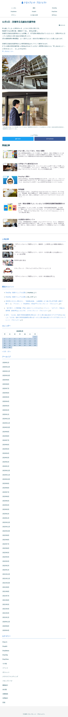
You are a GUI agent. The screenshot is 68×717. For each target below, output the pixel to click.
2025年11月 (6, 371)
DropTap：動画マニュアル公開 (15, 293)
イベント (5, 668)
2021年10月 (6, 583)
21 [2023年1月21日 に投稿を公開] (30, 343)
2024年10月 (6, 427)
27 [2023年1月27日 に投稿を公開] (25, 345)
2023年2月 (5, 514)
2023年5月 (5, 501)
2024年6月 (5, 445)
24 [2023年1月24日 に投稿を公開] (9, 345)
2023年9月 (5, 484)
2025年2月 (5, 410)
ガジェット (6, 672)
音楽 (3, 703)
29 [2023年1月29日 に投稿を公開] (35, 345)
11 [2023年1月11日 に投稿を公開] (14, 341)
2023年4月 (5, 505)
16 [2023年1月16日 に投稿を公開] (4, 343)
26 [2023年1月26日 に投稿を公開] (19, 345)
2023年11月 (6, 475)
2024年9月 (5, 432)
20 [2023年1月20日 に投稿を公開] (25, 343)
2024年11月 (6, 423)
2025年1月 (5, 415)
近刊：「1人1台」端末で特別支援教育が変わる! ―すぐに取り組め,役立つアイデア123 (33, 315)
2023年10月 (6, 479)
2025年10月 (6, 376)
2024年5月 (5, 449)
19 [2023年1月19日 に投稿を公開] (19, 343)
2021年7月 (5, 596)
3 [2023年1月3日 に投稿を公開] (9, 339)
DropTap (5, 655)
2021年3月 (5, 613)
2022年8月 (5, 540)
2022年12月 (6, 523)
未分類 (4, 690)
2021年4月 (5, 609)
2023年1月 (5, 518)
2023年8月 (5, 488)
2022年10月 (6, 531)
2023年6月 (5, 497)
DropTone (5, 659)
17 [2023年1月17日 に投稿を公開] (9, 343)
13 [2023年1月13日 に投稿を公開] (25, 341)
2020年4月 (5, 631)
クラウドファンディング (10, 677)
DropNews (5, 651)
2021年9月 (5, 587)
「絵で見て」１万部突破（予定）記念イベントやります (23, 308)
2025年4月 (5, 402)
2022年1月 (5, 570)
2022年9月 (5, 535)
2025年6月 (5, 393)
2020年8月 (5, 626)
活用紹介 (5, 698)
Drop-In (4, 642)
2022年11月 (6, 527)
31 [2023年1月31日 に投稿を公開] (9, 347)
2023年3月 (5, 510)
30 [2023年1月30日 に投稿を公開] (4, 347)
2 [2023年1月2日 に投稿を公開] (4, 339)
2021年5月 (5, 605)
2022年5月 (5, 553)
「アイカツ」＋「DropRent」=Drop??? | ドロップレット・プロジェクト (35, 304)
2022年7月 (5, 544)
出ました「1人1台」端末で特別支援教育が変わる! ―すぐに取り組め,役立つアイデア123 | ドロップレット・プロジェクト (36, 318)
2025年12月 (6, 367)
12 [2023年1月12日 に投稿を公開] (19, 341)
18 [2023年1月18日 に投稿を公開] (14, 343)
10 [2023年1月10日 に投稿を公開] (9, 341)
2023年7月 (5, 492)
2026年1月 (5, 363)
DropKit (4, 646)
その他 (4, 664)
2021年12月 (6, 574)
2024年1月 (5, 466)
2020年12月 (6, 622)
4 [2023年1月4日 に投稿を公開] (14, 339)
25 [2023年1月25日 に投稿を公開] (14, 345)
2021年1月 (5, 617)
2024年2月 (5, 462)
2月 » (9, 352)
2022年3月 (5, 561)
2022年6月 (5, 548)
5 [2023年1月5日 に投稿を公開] (19, 339)
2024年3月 (5, 458)
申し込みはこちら (7, 51)
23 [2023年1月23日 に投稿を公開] (4, 345)
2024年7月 (5, 440)
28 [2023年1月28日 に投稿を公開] (30, 345)
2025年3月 (5, 406)
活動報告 (5, 694)
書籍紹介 (5, 685)
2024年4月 (5, 453)
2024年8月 (5, 436)
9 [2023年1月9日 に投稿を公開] (4, 341)
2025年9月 (5, 380)
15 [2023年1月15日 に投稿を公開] (35, 341)
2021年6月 (5, 600)
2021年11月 (6, 579)
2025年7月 (5, 389)
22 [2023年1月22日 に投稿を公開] (35, 343)
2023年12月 (6, 471)
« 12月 (4, 352)
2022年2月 (5, 566)
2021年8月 (5, 592)
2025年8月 (5, 384)
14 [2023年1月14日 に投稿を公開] (30, 341)
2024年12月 (6, 419)
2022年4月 (5, 557)
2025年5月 (5, 397)
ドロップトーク (7, 681)
